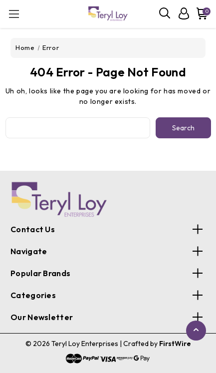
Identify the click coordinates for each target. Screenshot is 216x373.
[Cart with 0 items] (200, 13)
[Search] (165, 13)
